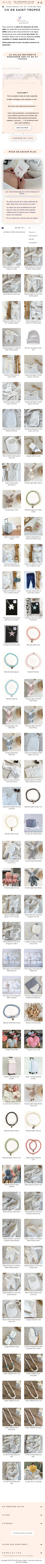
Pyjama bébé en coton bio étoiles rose (33, 1266)
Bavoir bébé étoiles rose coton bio (33, 1293)
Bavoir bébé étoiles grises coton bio (11, 457)
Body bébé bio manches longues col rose (33, 916)
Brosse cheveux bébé (33, 1023)
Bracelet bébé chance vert (12, 1158)
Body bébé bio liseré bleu (11, 1212)
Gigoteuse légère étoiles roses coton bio (11, 403)
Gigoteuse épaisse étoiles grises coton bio (33, 754)
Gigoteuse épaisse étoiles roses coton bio (33, 430)
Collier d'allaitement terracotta (11, 1428)
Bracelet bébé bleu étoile (11, 1023)
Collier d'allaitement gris (33, 1428)
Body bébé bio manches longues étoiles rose (33, 1212)
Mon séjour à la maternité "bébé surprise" (11, 996)
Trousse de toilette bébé (33, 834)
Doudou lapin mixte (11, 510)
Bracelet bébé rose (33, 645)
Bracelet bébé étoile (12, 834)
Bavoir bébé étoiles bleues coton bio (12, 1320)
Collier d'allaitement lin (11, 1401)
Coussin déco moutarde (33, 1481)
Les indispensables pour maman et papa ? (22, 193)
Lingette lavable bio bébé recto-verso (33, 943)
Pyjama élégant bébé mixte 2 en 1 (11, 862)
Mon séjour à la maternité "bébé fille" (33, 970)
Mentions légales (21, 1562)
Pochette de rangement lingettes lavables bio (33, 996)
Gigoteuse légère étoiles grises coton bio (33, 403)
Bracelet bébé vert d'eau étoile (33, 511)
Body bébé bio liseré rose (33, 1185)
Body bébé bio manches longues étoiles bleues (11, 1239)
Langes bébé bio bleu (11, 1347)
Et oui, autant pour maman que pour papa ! (22, 218)
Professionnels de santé (22, 1533)
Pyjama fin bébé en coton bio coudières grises (12, 322)
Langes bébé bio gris (33, 456)
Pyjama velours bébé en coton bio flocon (11, 781)
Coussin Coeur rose (33, 1050)
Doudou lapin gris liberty (33, 861)
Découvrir (22, 128)
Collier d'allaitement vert (11, 1374)
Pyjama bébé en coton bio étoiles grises (33, 295)
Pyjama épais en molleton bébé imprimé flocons (33, 781)
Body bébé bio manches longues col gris (11, 268)
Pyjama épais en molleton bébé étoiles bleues (12, 1266)
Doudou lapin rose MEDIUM (11, 727)
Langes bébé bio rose (33, 1320)
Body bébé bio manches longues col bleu (11, 943)
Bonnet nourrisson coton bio (33, 349)
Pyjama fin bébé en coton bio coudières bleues (12, 592)
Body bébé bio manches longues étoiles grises (33, 268)
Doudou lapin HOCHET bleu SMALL (33, 727)
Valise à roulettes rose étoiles (11, 1077)
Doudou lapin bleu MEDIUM (11, 754)
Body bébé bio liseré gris (11, 294)
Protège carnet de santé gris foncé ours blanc (11, 619)
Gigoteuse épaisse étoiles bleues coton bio (11, 430)
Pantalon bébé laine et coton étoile (11, 376)
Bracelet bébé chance (11, 1131)
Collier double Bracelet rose (33, 1159)
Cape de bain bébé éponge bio (11, 484)
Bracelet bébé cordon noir (33, 807)
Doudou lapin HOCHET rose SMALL (33, 700)
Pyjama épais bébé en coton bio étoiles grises (33, 322)
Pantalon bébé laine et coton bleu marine (33, 592)
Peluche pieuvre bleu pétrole (11, 1185)
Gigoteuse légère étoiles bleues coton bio (33, 376)
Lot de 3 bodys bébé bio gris (11, 1455)
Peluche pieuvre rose (11, 888)
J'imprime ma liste (22, 138)
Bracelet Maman (33, 672)
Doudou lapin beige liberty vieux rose (33, 1105)
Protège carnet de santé (11, 645)
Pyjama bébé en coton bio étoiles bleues (12, 1293)
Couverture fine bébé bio (11, 1104)
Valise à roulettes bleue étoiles (33, 1077)
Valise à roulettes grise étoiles (11, 538)
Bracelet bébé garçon (11, 672)
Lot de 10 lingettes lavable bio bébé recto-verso (33, 1347)
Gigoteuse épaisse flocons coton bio (12, 808)
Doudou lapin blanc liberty (33, 483)
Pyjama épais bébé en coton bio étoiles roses (33, 538)
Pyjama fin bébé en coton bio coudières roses (33, 565)
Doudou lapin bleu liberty (33, 888)
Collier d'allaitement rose (33, 1401)
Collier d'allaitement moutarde (33, 1374)
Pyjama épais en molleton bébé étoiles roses (33, 1239)
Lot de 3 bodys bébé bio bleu (33, 1455)
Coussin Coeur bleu (11, 1050)
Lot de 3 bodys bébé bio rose (11, 1482)
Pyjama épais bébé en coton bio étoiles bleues (12, 565)
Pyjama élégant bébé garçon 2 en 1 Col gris (11, 916)
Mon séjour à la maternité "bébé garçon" (11, 970)
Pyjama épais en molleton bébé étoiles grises (12, 349)
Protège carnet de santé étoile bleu (33, 619)
